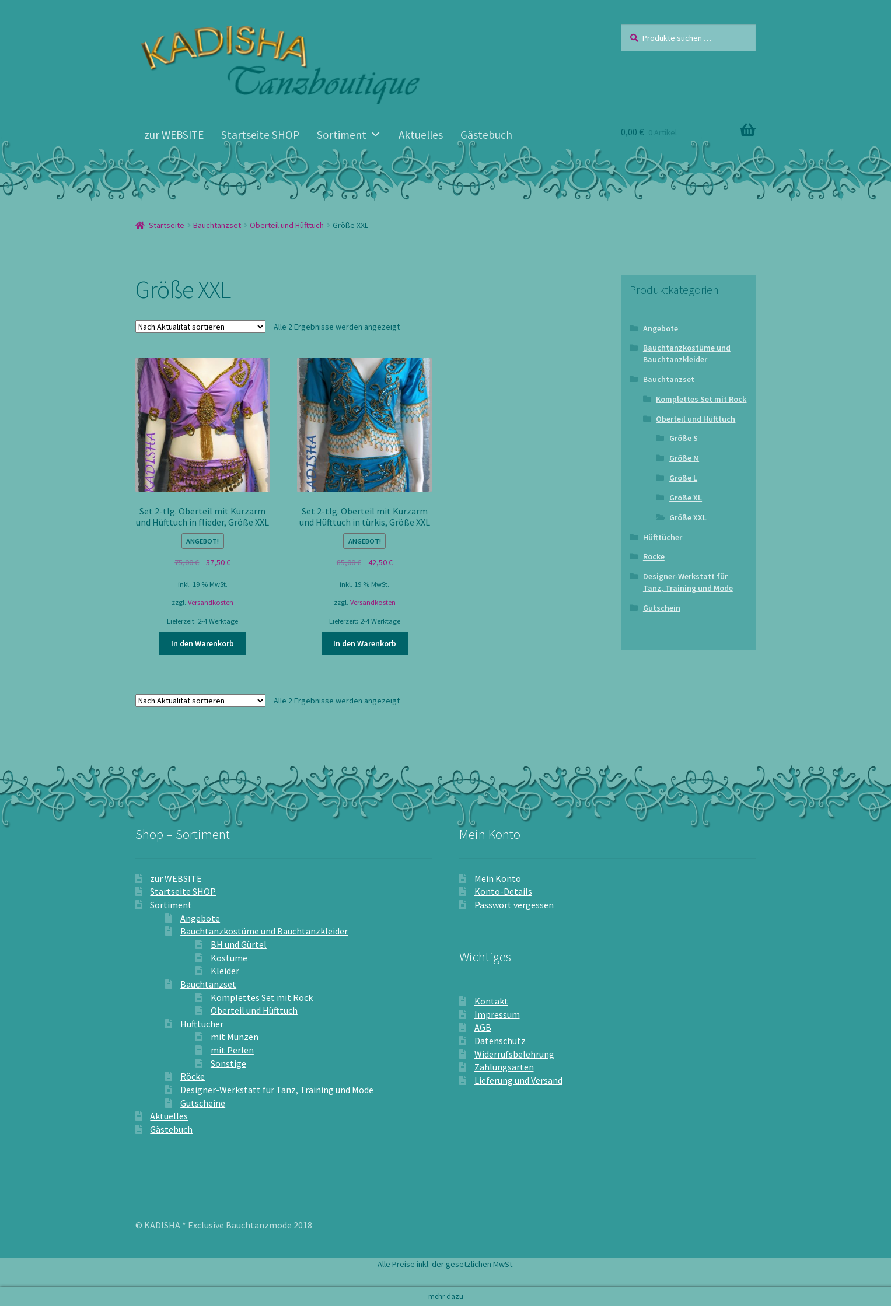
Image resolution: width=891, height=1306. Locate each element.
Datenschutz (500, 1040)
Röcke (654, 556)
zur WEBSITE (174, 135)
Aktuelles (421, 135)
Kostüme (229, 958)
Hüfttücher (662, 537)
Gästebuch (486, 135)
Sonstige (228, 1063)
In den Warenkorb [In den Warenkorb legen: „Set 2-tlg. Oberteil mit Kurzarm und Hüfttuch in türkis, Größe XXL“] (364, 643)
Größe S (683, 438)
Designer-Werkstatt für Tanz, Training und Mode (688, 582)
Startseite (166, 225)
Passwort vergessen (514, 905)
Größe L (683, 477)
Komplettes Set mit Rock (701, 399)
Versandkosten (210, 602)
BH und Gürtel (239, 944)
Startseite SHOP (260, 135)
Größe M (684, 458)
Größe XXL (688, 517)
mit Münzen (234, 1036)
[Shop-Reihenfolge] (200, 326)
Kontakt (491, 1001)
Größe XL (685, 497)
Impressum (497, 1014)
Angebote (660, 328)
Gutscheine (202, 1103)
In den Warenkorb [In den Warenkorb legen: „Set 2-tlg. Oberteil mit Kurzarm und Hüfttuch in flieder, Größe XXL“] (202, 643)
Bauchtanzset (217, 225)
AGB (482, 1027)
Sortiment (349, 134)
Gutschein (661, 608)
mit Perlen (232, 1050)
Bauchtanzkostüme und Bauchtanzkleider (687, 353)
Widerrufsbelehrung (514, 1054)
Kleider (225, 970)
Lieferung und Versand (518, 1080)
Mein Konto (497, 878)
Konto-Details (503, 891)
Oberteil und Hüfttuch (287, 225)
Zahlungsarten (504, 1067)
